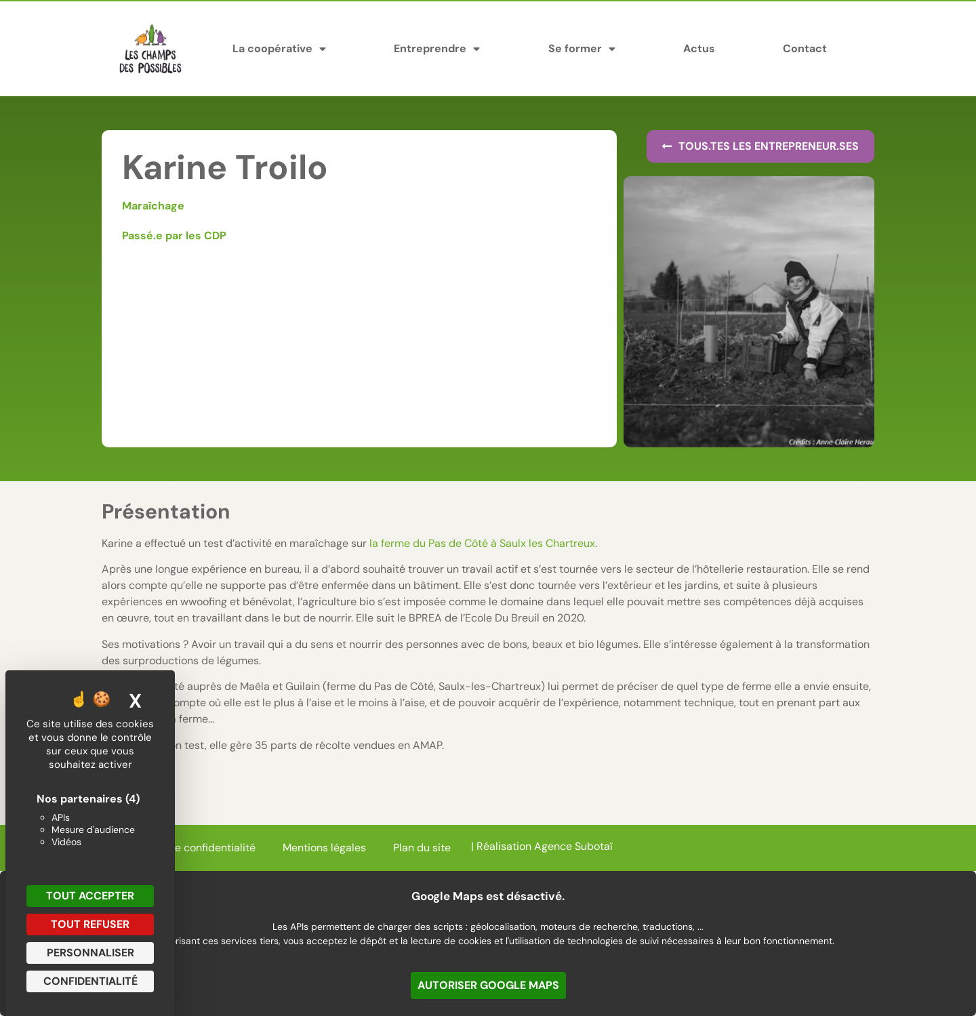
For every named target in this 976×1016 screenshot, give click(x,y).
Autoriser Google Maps (488, 985)
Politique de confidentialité (189, 847)
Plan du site (422, 847)
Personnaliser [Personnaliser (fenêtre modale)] (90, 953)
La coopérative (279, 49)
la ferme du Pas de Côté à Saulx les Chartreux (482, 543)
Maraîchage (153, 206)
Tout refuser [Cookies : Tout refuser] (90, 924)
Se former (581, 49)
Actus (699, 48)
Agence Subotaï (573, 846)
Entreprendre (437, 49)
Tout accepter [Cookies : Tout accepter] (90, 896)
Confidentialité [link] (90, 981)
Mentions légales (324, 847)
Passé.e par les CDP (174, 235)
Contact (805, 48)
